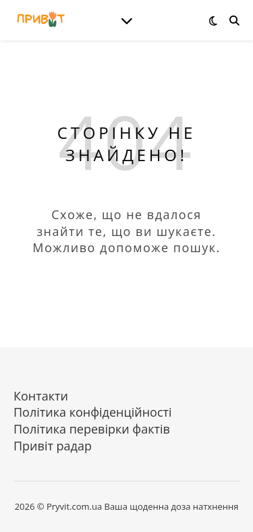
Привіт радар (52, 446)
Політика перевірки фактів (91, 429)
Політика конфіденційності (92, 412)
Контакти (40, 396)
